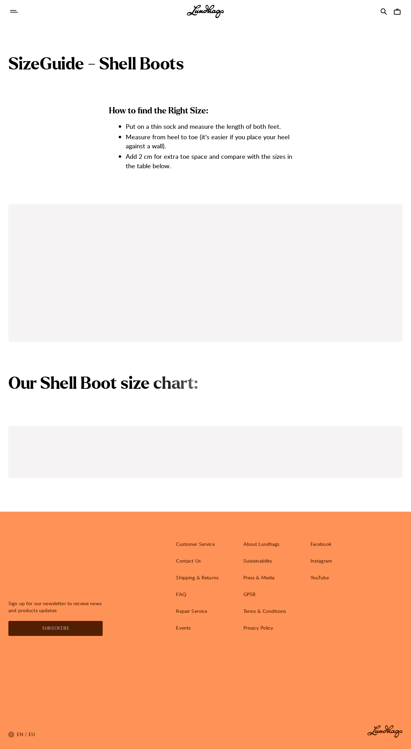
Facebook (320, 544)
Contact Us (188, 560)
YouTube (319, 577)
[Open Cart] (397, 11)
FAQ (181, 594)
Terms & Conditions (264, 611)
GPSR (249, 594)
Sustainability (257, 560)
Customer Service (195, 544)
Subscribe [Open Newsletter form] (55, 628)
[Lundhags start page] (205, 11)
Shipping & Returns (197, 577)
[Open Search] (383, 11)
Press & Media (259, 577)
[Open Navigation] (14, 11)
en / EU (21, 734)
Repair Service (191, 611)
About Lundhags (261, 544)
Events (183, 627)
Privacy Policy (258, 627)
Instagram (321, 560)
